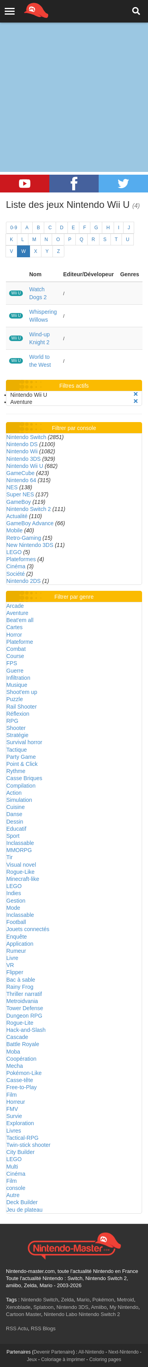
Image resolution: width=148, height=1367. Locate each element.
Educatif (16, 829)
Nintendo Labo (60, 1314)
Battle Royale (22, 1044)
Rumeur (16, 951)
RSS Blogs (43, 1328)
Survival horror (24, 742)
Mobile (14, 530)
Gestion (15, 901)
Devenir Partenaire (53, 1352)
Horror (14, 635)
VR (10, 965)
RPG (12, 721)
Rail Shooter (21, 706)
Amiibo (99, 1307)
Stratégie (17, 735)
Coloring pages (105, 1359)
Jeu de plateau (24, 1210)
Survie (14, 1116)
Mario (83, 1300)
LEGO (14, 552)
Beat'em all (20, 620)
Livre (12, 958)
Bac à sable (20, 980)
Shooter (16, 728)
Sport (12, 836)
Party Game (21, 757)
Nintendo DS (21, 444)
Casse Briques (24, 778)
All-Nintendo (91, 1352)
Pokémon (103, 1300)
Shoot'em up (21, 692)
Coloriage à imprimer (63, 1359)
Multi (12, 1166)
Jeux (32, 1359)
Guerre (15, 670)
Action (14, 793)
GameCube (20, 473)
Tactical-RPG (22, 1138)
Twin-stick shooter (28, 1145)
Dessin (14, 821)
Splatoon (43, 1307)
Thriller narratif (24, 994)
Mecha (14, 1066)
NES (12, 487)
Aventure (17, 613)
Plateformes (21, 559)
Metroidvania (22, 1001)
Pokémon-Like (24, 1073)
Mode (13, 908)
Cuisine (15, 807)
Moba (13, 1051)
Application (20, 944)
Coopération (21, 1059)
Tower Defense (24, 1008)
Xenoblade (18, 1307)
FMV (12, 1109)
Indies (13, 893)
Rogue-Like (20, 872)
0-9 (13, 227)
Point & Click (21, 764)
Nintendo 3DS (23, 459)
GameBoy (18, 502)
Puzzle (14, 699)
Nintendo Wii (21, 451)
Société (15, 574)
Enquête (16, 936)
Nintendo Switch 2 (28, 509)
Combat (16, 649)
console (15, 1188)
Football (16, 922)
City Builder (20, 1152)
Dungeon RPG (24, 1016)
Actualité (17, 516)
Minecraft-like (22, 879)
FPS (11, 663)
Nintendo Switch (26, 437)
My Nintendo (123, 1307)
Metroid (125, 1300)
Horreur (15, 1102)
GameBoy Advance (30, 523)
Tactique (16, 750)
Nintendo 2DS (23, 581)
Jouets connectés (27, 929)
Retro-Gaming (23, 538)
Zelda (67, 1300)
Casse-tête (19, 1080)
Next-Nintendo (124, 1352)
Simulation (19, 800)
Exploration (20, 1123)
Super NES (20, 494)
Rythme (15, 771)
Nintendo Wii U (24, 466)
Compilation (21, 785)
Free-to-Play (21, 1087)
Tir (9, 857)
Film (11, 1095)
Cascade (17, 1037)
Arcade (15, 606)
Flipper (14, 972)
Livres (13, 1131)
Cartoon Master (23, 1314)
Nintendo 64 (21, 480)
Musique (16, 685)
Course (15, 656)
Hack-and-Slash (26, 1030)
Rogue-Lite (20, 1023)
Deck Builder (21, 1202)
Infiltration (18, 678)
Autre (12, 1195)
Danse (14, 814)
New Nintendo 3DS (29, 545)
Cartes (14, 627)
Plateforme (19, 642)
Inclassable (20, 843)
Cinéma (15, 566)
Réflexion (17, 714)
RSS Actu (17, 1328)
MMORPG (19, 850)
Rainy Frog (19, 987)
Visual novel (21, 865)
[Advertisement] (74, 78)
